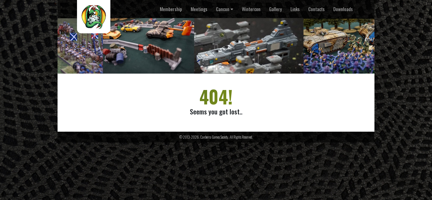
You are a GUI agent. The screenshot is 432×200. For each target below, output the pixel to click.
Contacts (316, 9)
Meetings (199, 9)
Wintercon (251, 9)
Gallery (275, 9)
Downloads (343, 9)
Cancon (222, 9)
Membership (171, 9)
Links (295, 9)
